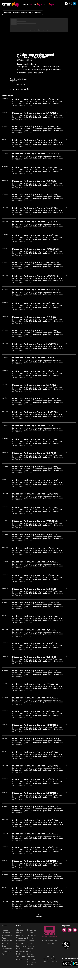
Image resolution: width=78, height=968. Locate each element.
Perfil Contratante (20, 955)
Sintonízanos (6, 951)
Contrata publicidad (30, 939)
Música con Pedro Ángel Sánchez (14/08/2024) (35, 208)
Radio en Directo (5, 944)
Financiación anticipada (20, 942)
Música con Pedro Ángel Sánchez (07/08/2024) (35, 276)
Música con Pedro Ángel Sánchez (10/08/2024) (35, 235)
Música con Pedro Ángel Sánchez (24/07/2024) (35, 398)
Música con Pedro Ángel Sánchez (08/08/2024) (35, 262)
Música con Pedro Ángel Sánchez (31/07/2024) (35, 330)
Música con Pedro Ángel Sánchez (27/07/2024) (35, 358)
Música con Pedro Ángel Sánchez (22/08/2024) (35, 126)
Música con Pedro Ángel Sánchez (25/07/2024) (35, 385)
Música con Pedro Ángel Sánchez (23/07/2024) (35, 412)
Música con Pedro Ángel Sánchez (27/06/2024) (35, 562)
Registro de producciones (31, 958)
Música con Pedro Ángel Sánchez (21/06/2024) (35, 589)
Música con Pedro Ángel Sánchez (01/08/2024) (35, 317)
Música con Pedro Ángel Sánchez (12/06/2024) (35, 671)
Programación (7, 949)
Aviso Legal (50, 956)
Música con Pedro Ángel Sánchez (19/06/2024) (35, 616)
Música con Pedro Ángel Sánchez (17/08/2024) (35, 167)
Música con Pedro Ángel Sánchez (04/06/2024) (35, 739)
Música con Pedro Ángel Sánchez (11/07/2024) (35, 521)
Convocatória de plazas (31, 963)
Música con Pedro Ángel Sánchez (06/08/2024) (35, 290)
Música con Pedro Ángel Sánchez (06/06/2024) (35, 711)
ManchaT (19, 959)
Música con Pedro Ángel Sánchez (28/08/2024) (35, 99)
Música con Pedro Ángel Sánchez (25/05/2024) (35, 820)
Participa (5, 954)
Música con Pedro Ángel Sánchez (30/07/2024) (35, 344)
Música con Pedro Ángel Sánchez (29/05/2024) (35, 793)
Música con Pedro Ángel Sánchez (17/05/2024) (35, 902)
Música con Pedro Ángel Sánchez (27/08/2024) (35, 113)
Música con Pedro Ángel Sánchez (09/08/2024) (35, 249)
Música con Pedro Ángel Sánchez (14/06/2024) (35, 643)
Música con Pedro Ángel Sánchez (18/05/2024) (35, 888)
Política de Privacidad (49, 961)
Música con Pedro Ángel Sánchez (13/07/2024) (35, 494)
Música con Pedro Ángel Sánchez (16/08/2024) (35, 181)
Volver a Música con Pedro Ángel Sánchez (22, 13)
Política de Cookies (49, 959)
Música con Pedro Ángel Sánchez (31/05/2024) (35, 766)
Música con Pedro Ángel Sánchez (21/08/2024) (35, 140)
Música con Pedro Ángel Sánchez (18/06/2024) (35, 630)
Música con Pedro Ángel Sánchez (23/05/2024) (35, 847)
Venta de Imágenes (30, 944)
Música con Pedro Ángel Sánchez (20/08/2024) (35, 154)
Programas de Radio (7, 936)
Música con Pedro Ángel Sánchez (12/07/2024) (35, 507)
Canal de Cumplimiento (32, 934)
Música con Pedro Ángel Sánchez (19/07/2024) (35, 439)
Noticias (5, 930)
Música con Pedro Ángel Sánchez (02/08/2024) (35, 303)
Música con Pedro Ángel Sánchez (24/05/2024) (35, 834)
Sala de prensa (21, 946)
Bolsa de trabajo (30, 950)
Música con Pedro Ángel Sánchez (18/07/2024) (35, 453)
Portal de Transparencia (21, 936)
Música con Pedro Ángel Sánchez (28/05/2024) (35, 807)
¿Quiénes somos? (19, 931)
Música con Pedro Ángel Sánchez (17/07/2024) (35, 467)
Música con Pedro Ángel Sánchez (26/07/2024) (35, 371)
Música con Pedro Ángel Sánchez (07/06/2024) (35, 698)
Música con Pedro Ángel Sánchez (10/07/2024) (35, 535)
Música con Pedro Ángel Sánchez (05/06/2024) (35, 725)
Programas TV (7, 933)
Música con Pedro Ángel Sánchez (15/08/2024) (35, 194)
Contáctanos (31, 930)
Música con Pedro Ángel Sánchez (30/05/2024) (35, 779)
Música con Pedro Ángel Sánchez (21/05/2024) (35, 875)
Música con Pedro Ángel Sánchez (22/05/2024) (35, 861)
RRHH (18, 949)
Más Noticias (39, 915)
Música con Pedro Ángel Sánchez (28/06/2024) (35, 548)
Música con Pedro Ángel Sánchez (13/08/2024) (35, 222)
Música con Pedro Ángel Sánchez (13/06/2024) (35, 657)
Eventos (30, 954)
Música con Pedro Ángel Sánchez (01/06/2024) (35, 752)
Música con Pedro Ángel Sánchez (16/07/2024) (35, 480)
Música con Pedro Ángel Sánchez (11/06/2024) (35, 684)
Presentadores (21, 951)
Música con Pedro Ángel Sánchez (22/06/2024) (35, 575)
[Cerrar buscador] (70, 3)
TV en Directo (7, 941)
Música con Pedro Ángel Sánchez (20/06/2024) (35, 603)
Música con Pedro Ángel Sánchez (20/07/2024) (35, 426)
